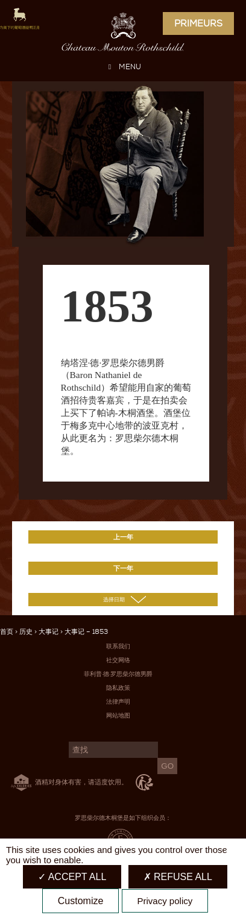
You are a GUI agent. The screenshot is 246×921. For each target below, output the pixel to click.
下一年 (123, 568)
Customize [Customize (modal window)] (81, 901)
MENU (123, 67)
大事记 (48, 631)
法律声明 (118, 701)
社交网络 (118, 660)
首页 (6, 631)
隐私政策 (118, 688)
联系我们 (118, 646)
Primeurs (198, 23)
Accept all (72, 877)
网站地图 (118, 715)
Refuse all (178, 877)
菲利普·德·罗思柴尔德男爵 (118, 674)
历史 (26, 631)
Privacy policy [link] (165, 901)
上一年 (123, 537)
